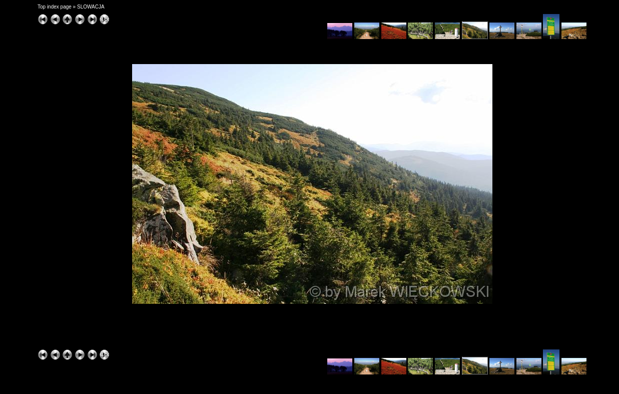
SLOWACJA (91, 7)
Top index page (55, 7)
